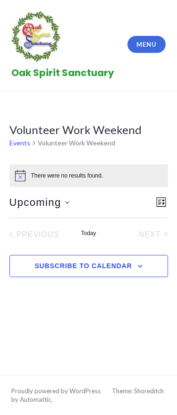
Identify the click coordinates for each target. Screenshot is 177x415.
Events (19, 143)
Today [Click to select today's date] (88, 233)
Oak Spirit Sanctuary (62, 72)
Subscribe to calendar (83, 266)
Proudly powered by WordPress (56, 391)
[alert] (88, 175)
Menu (146, 44)
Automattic (35, 399)
